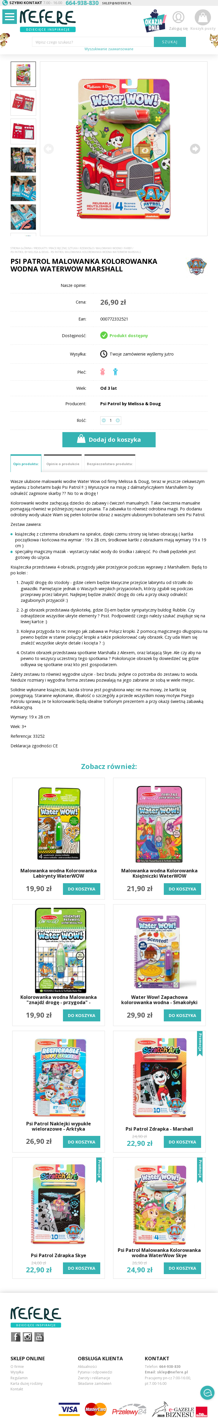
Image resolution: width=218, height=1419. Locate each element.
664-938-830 (169, 1366)
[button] (195, 148)
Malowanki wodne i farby (114, 248)
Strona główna (21, 248)
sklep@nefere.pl (116, 3)
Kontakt (16, 1389)
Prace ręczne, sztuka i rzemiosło (71, 248)
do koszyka (81, 889)
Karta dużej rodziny (26, 1383)
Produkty (40, 248)
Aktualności (87, 1366)
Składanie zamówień (94, 1383)
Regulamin (19, 1377)
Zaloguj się (178, 20)
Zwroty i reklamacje (94, 1377)
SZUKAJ (170, 41)
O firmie (17, 1366)
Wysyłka (17, 1372)
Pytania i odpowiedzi (95, 1372)
